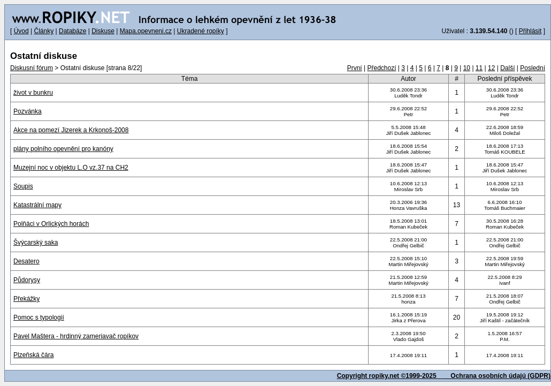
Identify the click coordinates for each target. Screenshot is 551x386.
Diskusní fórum (31, 68)
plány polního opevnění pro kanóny (63, 149)
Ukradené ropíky (200, 31)
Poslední (532, 68)
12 (491, 68)
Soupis (23, 186)
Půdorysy (26, 280)
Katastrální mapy (37, 205)
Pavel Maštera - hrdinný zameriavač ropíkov (76, 336)
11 (479, 68)
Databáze (72, 31)
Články (43, 31)
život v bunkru (33, 92)
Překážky (26, 298)
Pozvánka (27, 111)
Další (507, 68)
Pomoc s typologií (38, 317)
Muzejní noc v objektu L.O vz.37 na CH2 (70, 167)
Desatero (26, 261)
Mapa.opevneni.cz (146, 31)
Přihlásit (530, 31)
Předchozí (381, 68)
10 (466, 68)
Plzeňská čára (33, 355)
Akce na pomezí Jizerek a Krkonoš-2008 (70, 130)
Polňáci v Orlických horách (51, 224)
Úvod (21, 31)
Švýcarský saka (35, 242)
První (354, 68)
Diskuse (102, 31)
